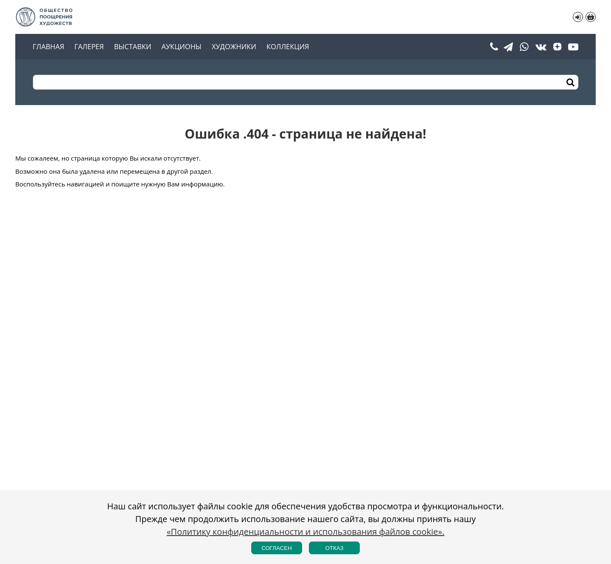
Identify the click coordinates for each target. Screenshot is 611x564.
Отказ (334, 548)
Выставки (132, 46)
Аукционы (181, 46)
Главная (48, 46)
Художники (234, 46)
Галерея (89, 46)
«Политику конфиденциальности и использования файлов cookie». (306, 531)
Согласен (276, 548)
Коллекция (287, 46)
